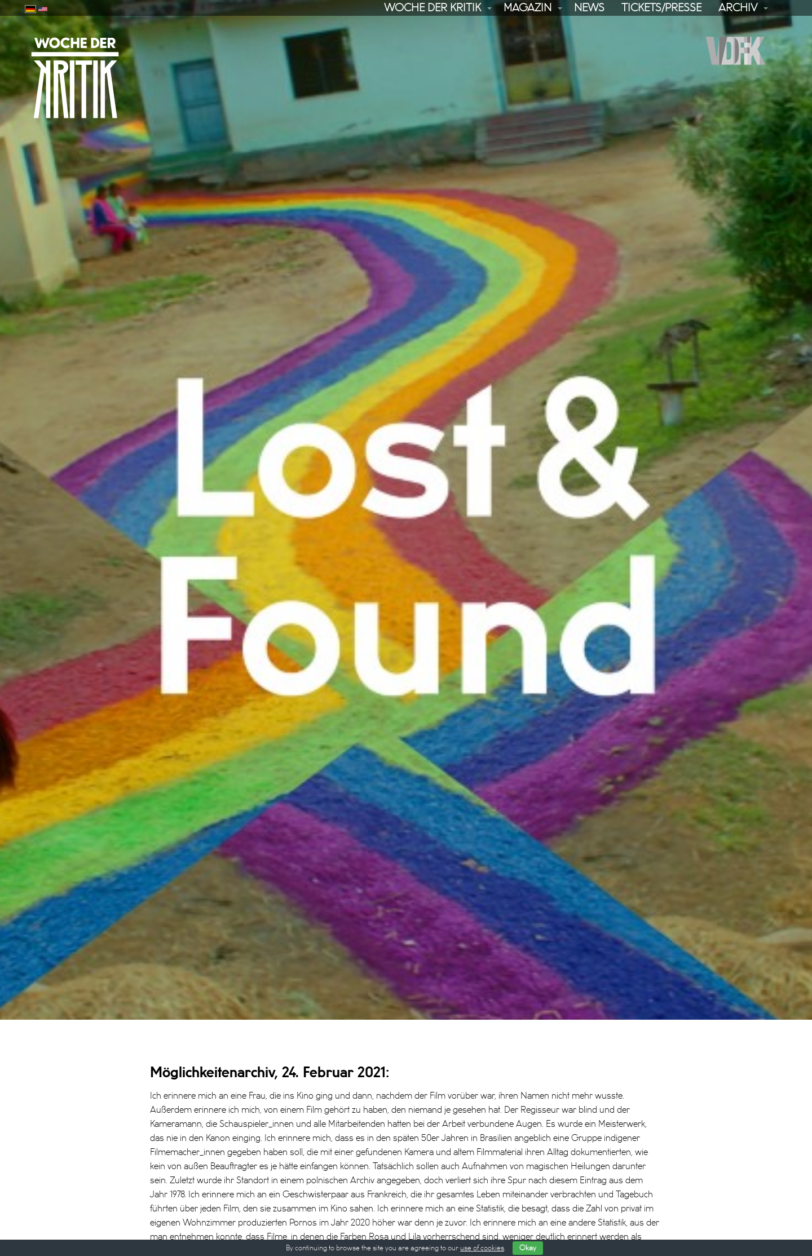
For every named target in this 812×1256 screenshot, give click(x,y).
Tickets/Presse (661, 8)
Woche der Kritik (432, 8)
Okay (527, 1248)
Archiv (737, 8)
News (589, 8)
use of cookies (482, 1248)
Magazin (527, 8)
